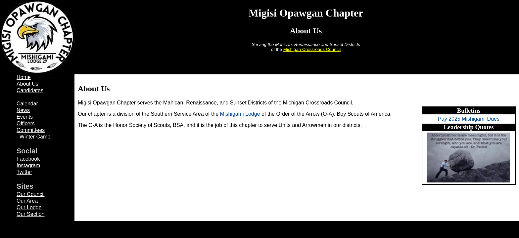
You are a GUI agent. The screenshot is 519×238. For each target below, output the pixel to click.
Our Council (30, 194)
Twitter (24, 172)
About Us (27, 84)
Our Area (27, 201)
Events (25, 117)
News (23, 110)
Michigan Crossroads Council (312, 49)
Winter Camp (35, 136)
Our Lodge (29, 207)
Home (24, 77)
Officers (26, 123)
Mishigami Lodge (240, 114)
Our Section (30, 214)
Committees (31, 130)
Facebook (28, 159)
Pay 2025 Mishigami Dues (468, 119)
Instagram (28, 165)
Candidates (30, 90)
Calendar (27, 103)
